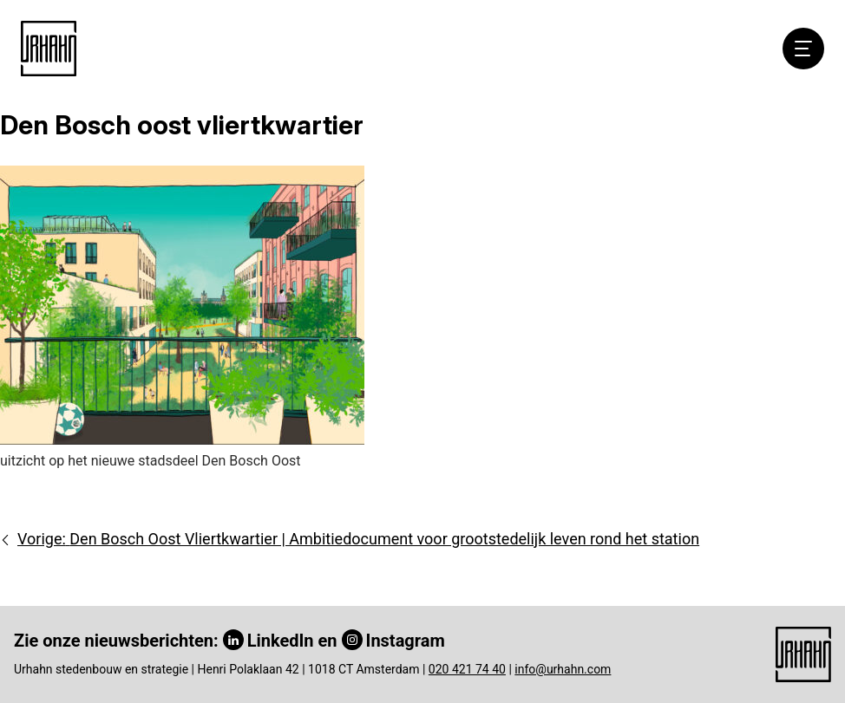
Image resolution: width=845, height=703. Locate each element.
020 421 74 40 (467, 669)
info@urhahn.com (562, 669)
